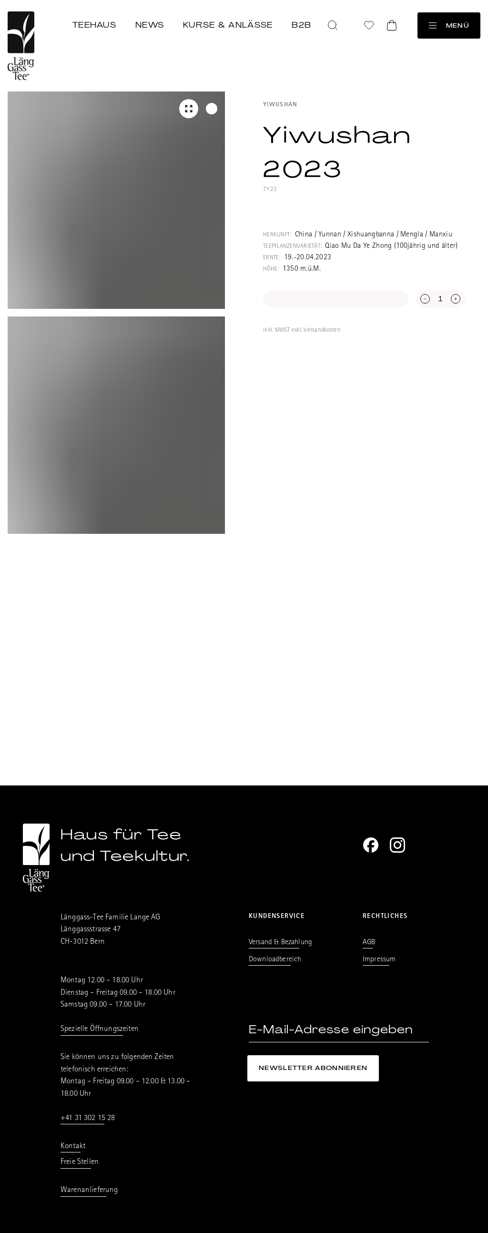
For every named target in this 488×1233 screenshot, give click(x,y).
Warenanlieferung (89, 1190)
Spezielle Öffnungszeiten (100, 1029)
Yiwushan (280, 105)
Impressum (379, 960)
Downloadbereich (275, 960)
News (149, 25)
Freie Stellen (80, 1162)
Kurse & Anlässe (228, 25)
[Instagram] (397, 845)
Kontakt (73, 1146)
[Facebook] (370, 845)
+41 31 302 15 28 (88, 1118)
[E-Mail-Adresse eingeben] (339, 1029)
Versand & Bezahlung (280, 943)
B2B (301, 25)
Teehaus (94, 25)
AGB (369, 943)
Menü (449, 25)
